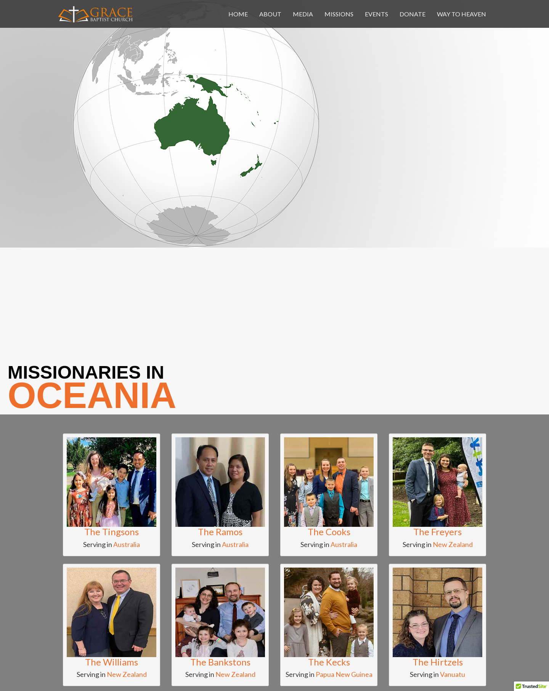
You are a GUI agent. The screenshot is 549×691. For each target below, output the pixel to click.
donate (412, 14)
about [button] (270, 14)
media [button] (303, 14)
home (238, 14)
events (376, 14)
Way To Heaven (461, 14)
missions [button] (338, 14)
